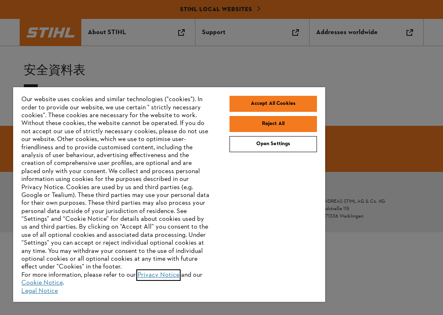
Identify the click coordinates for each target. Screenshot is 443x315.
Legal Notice (39, 291)
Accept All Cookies (273, 103)
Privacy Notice (158, 275)
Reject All (273, 123)
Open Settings (273, 144)
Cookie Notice (42, 282)
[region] (169, 194)
